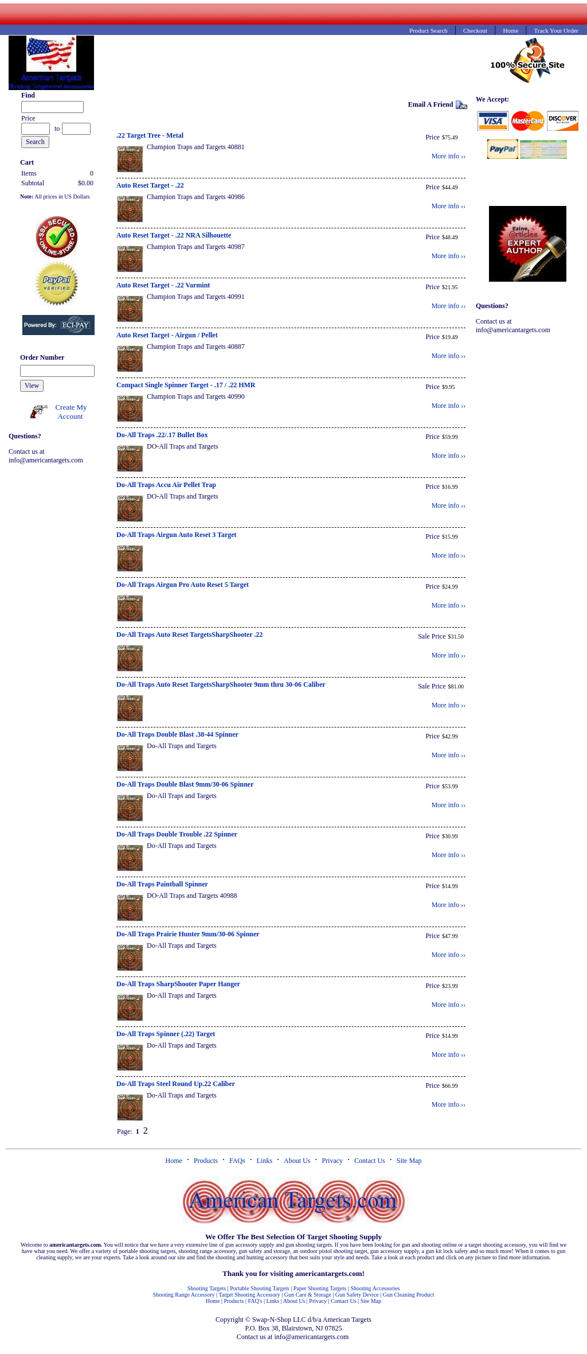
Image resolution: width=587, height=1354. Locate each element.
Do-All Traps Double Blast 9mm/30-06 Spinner (184, 784)
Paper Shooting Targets (320, 1288)
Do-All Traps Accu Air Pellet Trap (166, 485)
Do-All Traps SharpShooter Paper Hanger (178, 984)
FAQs (237, 1161)
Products (206, 1161)
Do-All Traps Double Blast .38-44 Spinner (177, 734)
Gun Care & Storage (307, 1294)
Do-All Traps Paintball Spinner (162, 884)
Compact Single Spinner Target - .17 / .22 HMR (185, 385)
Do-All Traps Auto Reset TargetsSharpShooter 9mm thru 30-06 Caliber (221, 684)
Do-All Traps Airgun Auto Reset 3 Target (176, 535)
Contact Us (369, 1161)
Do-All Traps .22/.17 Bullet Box (162, 435)
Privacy (332, 1161)
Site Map (409, 1161)
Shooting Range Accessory (184, 1294)
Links (264, 1161)
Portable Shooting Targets (259, 1288)
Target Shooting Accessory (249, 1294)
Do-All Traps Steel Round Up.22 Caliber (175, 1084)
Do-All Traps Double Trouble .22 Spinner (176, 834)
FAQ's (255, 1301)
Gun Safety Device (357, 1294)
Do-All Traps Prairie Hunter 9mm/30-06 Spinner (188, 934)
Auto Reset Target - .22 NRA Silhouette (173, 235)
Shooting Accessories (375, 1288)
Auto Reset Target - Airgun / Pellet (167, 335)
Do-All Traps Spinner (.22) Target (165, 1034)
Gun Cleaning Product (408, 1294)
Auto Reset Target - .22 (150, 185)
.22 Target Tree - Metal (149, 135)
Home (174, 1161)
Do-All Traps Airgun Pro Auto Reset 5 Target (182, 585)
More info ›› (448, 156)
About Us (297, 1161)
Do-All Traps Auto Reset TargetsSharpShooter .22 (189, 635)
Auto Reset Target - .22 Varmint (163, 285)
